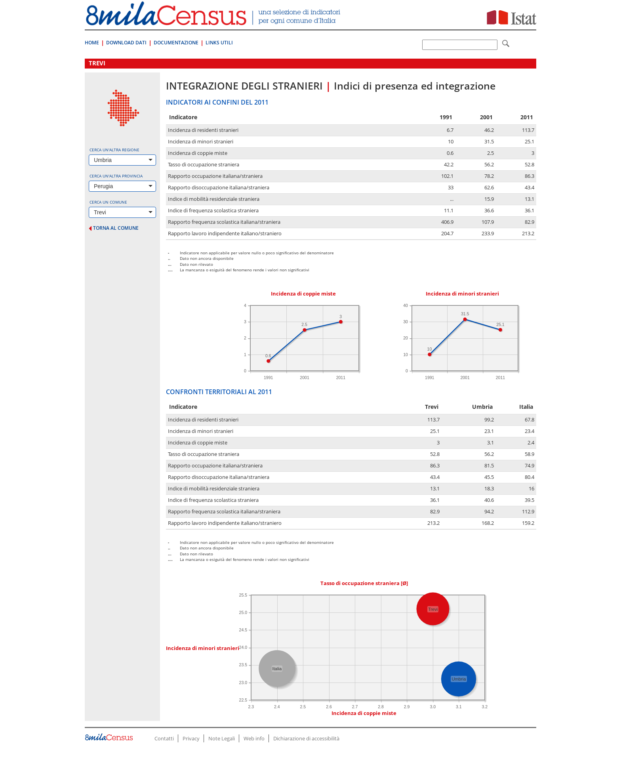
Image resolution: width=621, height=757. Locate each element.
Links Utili (219, 42)
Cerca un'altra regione (114, 150)
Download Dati (126, 42)
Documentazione (176, 42)
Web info (254, 738)
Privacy (191, 738)
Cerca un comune (108, 202)
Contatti (164, 738)
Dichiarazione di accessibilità (306, 738)
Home (92, 42)
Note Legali (221, 738)
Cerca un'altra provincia (116, 176)
